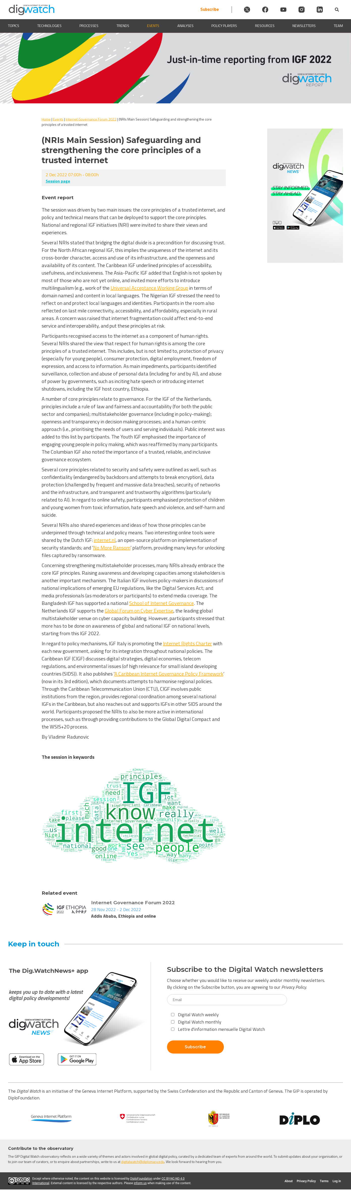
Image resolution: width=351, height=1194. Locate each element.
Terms (324, 1181)
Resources (265, 25)
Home (46, 119)
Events (153, 25)
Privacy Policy (293, 987)
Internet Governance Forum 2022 (91, 119)
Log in (337, 1181)
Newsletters (304, 25)
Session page (58, 181)
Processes (88, 25)
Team (338, 25)
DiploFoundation (141, 1178)
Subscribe (209, 9)
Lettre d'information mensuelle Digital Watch (218, 1029)
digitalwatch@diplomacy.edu (142, 1161)
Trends (123, 25)
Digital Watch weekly (195, 1014)
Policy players (224, 25)
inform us (140, 1183)
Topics (13, 25)
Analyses (185, 25)
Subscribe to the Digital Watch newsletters (245, 969)
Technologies (49, 25)
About (289, 1181)
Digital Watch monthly (196, 1021)
